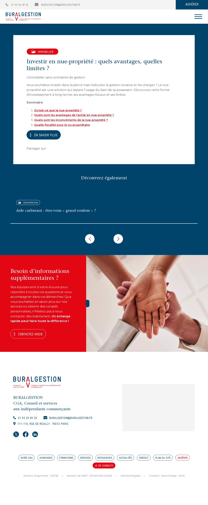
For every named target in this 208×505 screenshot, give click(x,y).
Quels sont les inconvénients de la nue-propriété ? (73, 120)
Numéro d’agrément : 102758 (39, 478)
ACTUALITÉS (125, 460)
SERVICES (85, 460)
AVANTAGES (45, 460)
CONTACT (143, 460)
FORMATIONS (66, 460)
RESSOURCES (105, 460)
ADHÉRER (192, 4)
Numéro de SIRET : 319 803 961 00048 (89, 478)
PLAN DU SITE (163, 460)
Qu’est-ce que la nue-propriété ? (59, 110)
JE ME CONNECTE (104, 468)
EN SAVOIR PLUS (48, 135)
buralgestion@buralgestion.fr (57, 5)
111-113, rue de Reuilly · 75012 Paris (47, 426)
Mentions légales (131, 478)
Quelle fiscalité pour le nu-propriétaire (64, 124)
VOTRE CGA (26, 460)
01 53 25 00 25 (17, 5)
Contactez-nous (32, 334)
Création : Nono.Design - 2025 (168, 478)
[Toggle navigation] (198, 16)
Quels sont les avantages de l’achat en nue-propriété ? (77, 115)
